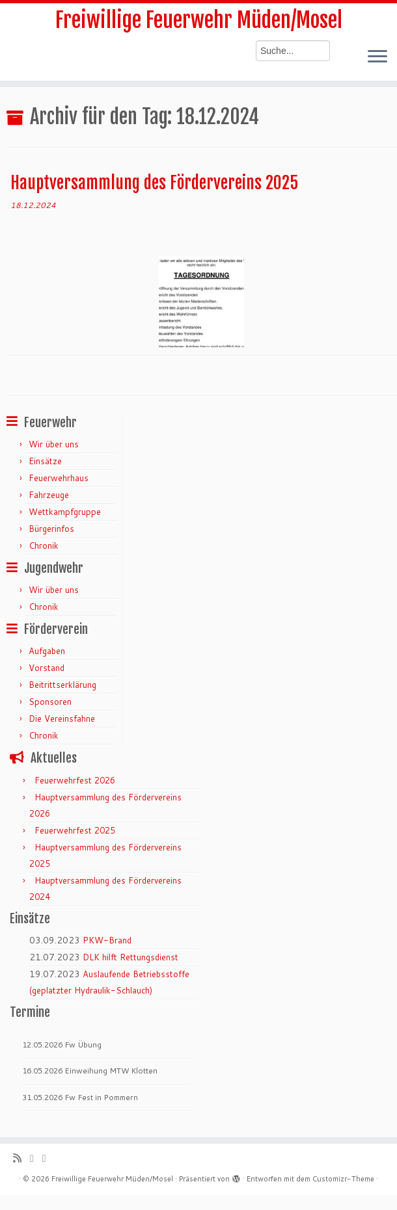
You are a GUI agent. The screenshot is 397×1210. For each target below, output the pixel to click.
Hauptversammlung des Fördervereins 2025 (154, 182)
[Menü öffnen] (377, 57)
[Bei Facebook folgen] (48, 1158)
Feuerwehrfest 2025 (74, 830)
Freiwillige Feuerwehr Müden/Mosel (198, 20)
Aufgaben (47, 651)
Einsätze (45, 461)
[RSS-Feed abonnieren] (21, 1158)
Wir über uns (54, 444)
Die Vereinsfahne (62, 718)
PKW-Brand (107, 940)
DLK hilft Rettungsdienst (130, 957)
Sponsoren (50, 701)
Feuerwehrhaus (59, 478)
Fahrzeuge (49, 495)
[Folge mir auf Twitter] (36, 1158)
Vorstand (46, 668)
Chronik (44, 545)
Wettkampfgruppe (65, 512)
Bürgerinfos (51, 528)
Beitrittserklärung (62, 684)
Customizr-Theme (343, 1179)
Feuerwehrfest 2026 (74, 780)
